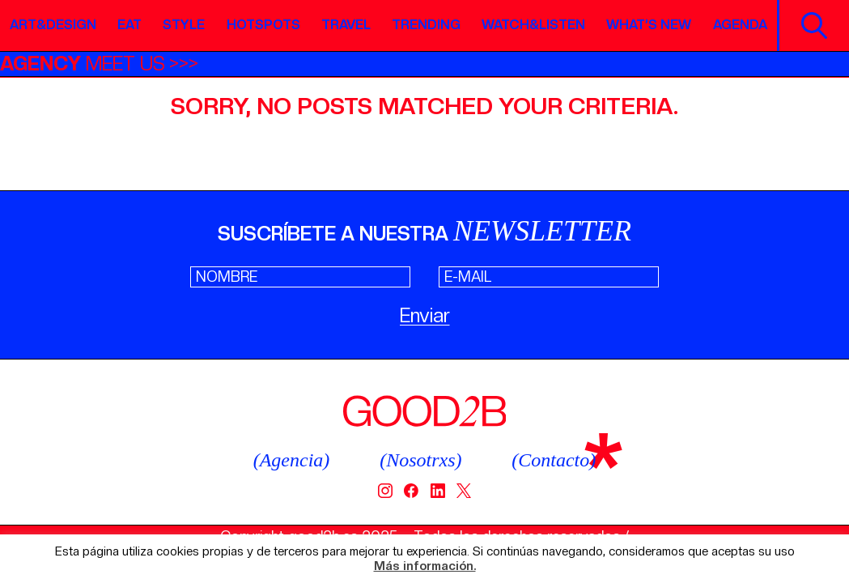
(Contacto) (554, 459)
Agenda (740, 24)
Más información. (425, 566)
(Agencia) (291, 459)
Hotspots (263, 24)
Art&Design (53, 24)
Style (184, 24)
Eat (129, 24)
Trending (426, 24)
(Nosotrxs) (420, 459)
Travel (346, 24)
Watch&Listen (533, 24)
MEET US (82, 63)
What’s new (648, 24)
